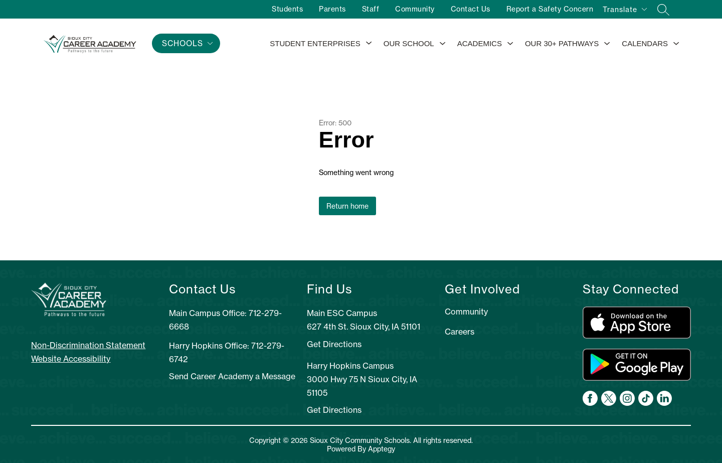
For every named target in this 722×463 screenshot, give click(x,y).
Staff (371, 9)
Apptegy (381, 448)
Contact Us (470, 9)
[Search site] (663, 10)
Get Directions (334, 344)
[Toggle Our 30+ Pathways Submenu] (607, 44)
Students (287, 9)
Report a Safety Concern (550, 9)
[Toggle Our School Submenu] (442, 44)
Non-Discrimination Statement (88, 345)
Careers (459, 332)
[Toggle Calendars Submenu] (676, 44)
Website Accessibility (70, 359)
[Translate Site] (624, 11)
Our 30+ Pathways (562, 43)
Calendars (645, 43)
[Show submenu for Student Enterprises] (315, 44)
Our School (409, 43)
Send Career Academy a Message (232, 376)
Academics (479, 43)
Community (415, 9)
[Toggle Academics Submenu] (510, 44)
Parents (332, 9)
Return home (347, 206)
